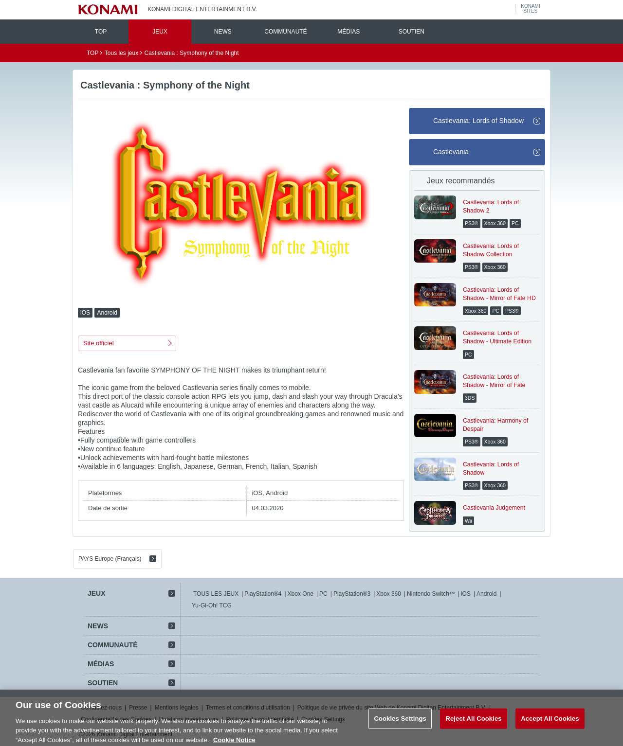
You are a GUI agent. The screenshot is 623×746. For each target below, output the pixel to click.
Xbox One (300, 593)
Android (486, 593)
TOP (101, 31)
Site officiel (98, 343)
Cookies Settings (400, 724)
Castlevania (451, 152)
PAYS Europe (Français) (110, 558)
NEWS (223, 31)
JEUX (159, 31)
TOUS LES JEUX (215, 593)
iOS (466, 593)
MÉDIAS (348, 31)
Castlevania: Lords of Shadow (478, 120)
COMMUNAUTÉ (285, 31)
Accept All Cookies (550, 724)
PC (323, 593)
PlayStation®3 (351, 593)
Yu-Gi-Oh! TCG (212, 605)
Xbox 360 (388, 593)
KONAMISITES (530, 9)
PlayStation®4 (262, 593)
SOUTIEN (411, 31)
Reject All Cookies (473, 724)
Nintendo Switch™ (431, 593)
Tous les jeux (121, 53)
